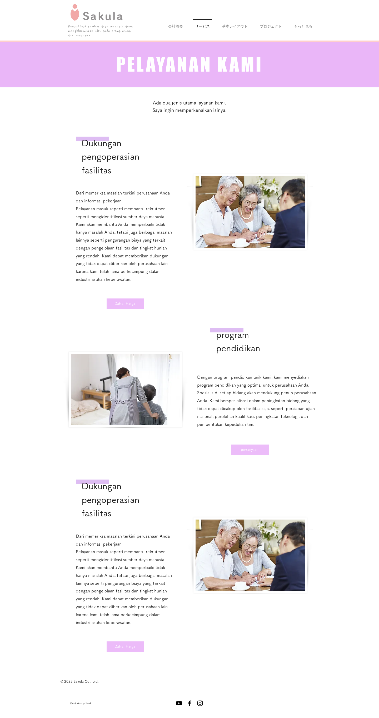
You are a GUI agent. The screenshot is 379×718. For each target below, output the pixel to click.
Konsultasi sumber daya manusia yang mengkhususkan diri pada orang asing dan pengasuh (100, 31)
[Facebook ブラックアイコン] (189, 703)
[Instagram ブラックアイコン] (200, 703)
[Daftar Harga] (125, 303)
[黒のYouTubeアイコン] (179, 703)
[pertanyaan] (250, 450)
